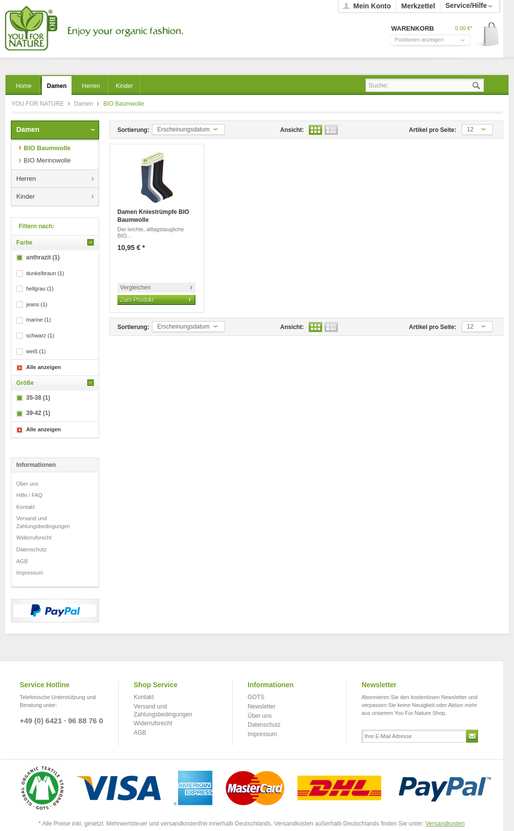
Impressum (29, 573)
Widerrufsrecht (34, 537)
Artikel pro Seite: (432, 129)
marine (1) (38, 320)
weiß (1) (36, 351)
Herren (26, 178)
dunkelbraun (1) (45, 273)
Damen (84, 103)
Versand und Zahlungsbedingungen (43, 522)
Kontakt (25, 507)
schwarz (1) (40, 335)
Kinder (25, 196)
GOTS (256, 697)
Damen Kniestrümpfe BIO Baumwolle (153, 215)
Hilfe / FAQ (29, 495)
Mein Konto (372, 6)
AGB (22, 561)
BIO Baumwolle (47, 148)
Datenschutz (31, 549)
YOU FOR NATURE (92, 28)
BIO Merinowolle (47, 160)
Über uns (27, 484)
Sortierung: (133, 129)
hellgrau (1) (40, 288)
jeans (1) (36, 304)
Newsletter (262, 706)
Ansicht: (292, 129)
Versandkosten (445, 823)
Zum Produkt (137, 299)
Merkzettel (418, 6)
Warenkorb (487, 34)
